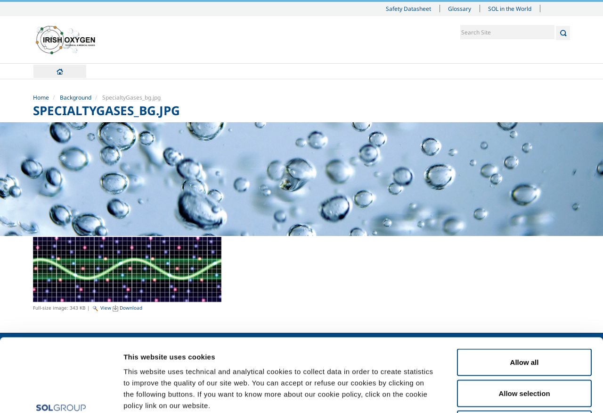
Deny (524, 351)
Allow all (524, 289)
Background (75, 97)
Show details (490, 394)
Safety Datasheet (408, 8)
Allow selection (524, 320)
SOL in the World (509, 8)
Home (59, 71)
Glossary (459, 8)
